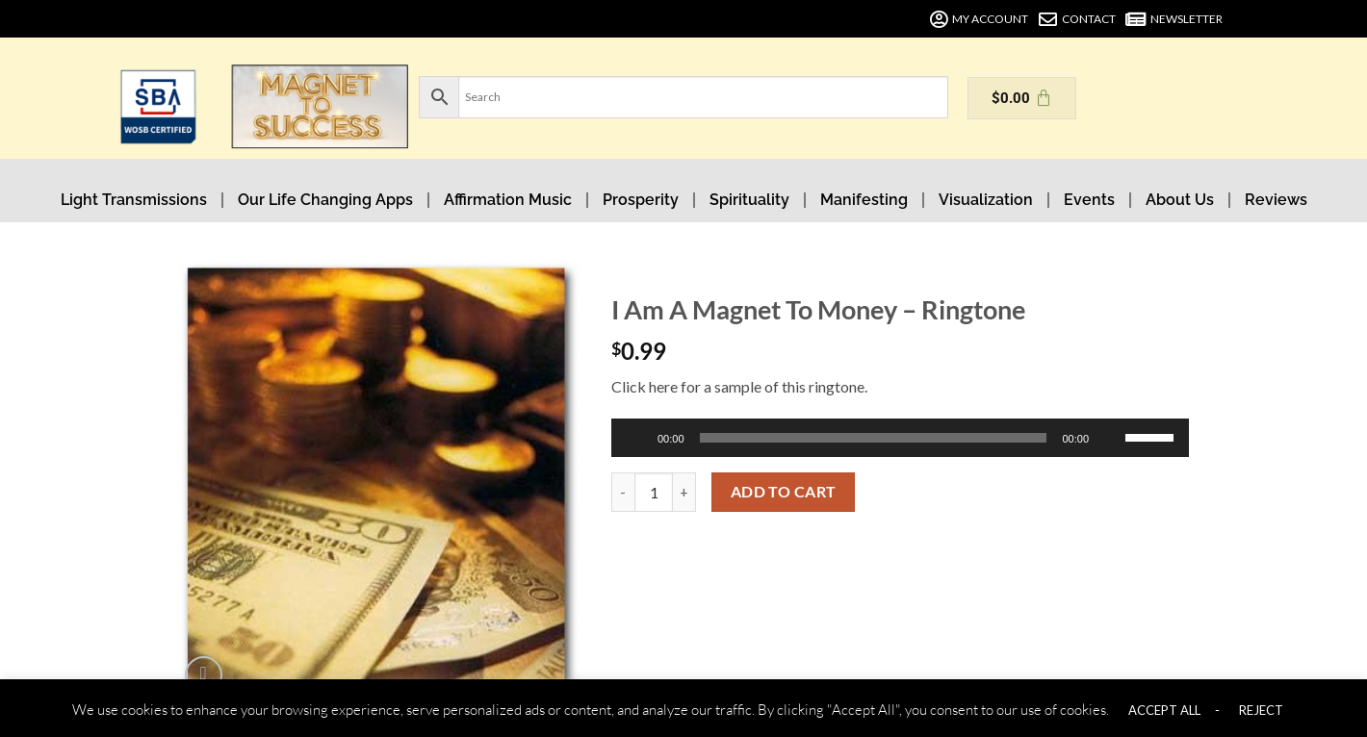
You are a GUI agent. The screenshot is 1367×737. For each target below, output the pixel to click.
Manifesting (864, 200)
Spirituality (749, 200)
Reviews (1276, 200)
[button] (203, 675)
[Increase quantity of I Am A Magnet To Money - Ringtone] (684, 491)
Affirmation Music (508, 200)
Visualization (986, 200)
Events (1089, 200)
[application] (900, 438)
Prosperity (641, 200)
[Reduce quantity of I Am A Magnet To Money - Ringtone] (622, 491)
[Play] (638, 437)
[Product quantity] (653, 491)
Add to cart (784, 491)
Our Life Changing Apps (325, 200)
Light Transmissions (134, 200)
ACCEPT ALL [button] (1164, 710)
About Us (1180, 200)
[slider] (873, 438)
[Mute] (1111, 437)
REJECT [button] (1261, 710)
